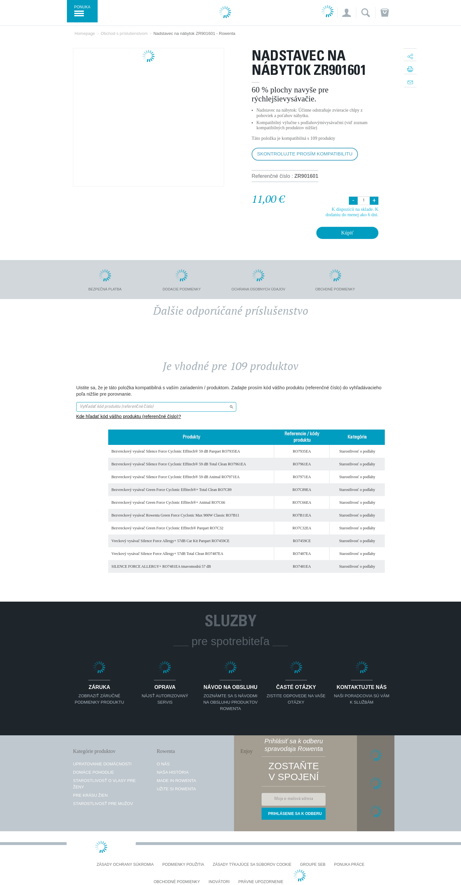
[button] (346, 13)
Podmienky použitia (183, 865)
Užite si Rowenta (176, 788)
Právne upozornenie (260, 882)
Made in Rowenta (176, 780)
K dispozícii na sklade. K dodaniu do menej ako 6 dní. (352, 212)
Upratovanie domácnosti (102, 764)
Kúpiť (347, 232)
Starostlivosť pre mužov (103, 803)
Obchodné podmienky (177, 882)
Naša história (173, 772)
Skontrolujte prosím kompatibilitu (304, 153)
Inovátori (219, 882)
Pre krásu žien (90, 795)
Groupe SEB (312, 865)
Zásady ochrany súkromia (125, 865)
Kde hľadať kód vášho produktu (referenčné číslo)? (128, 416)
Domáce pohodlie (93, 772)
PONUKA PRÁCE (349, 865)
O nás (163, 764)
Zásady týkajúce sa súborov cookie (252, 865)
